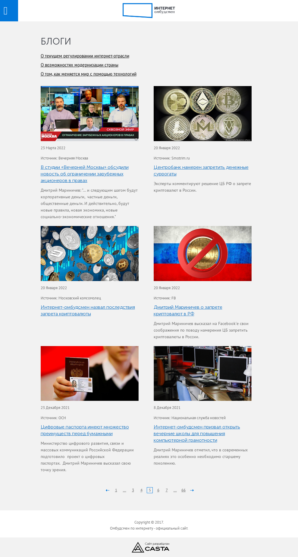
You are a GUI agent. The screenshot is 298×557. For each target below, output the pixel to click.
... (124, 490)
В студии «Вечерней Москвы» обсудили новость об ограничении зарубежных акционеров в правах (85, 173)
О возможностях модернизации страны (79, 65)
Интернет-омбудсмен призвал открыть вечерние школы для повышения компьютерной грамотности (197, 433)
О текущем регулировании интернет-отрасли (85, 56)
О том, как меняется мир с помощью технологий (88, 74)
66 (183, 490)
